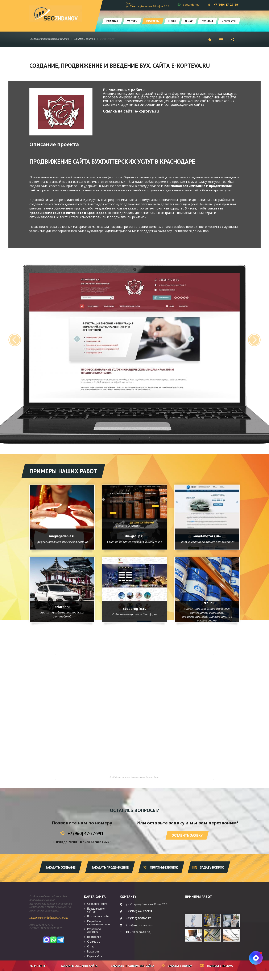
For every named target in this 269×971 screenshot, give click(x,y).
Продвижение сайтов (96, 910)
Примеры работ (198, 896)
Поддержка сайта (98, 916)
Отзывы (207, 21)
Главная (112, 21)
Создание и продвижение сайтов (49, 39)
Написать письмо (216, 966)
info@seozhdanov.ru (139, 925)
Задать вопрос (208, 867)
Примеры (153, 21)
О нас (189, 21)
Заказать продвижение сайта (129, 966)
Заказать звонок (177, 966)
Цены (172, 21)
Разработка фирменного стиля (98, 922)
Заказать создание (60, 867)
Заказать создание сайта (76, 966)
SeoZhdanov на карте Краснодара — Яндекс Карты (134, 777)
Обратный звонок (161, 867)
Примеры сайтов (84, 39)
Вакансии (93, 951)
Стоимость (93, 941)
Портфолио (94, 937)
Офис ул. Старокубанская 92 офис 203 (147, 4)
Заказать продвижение (110, 867)
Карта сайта (95, 896)
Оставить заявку (187, 835)
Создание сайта (97, 904)
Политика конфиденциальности (48, 917)
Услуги (132, 21)
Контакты (229, 21)
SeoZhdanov (191, 5)
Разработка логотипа (94, 930)
